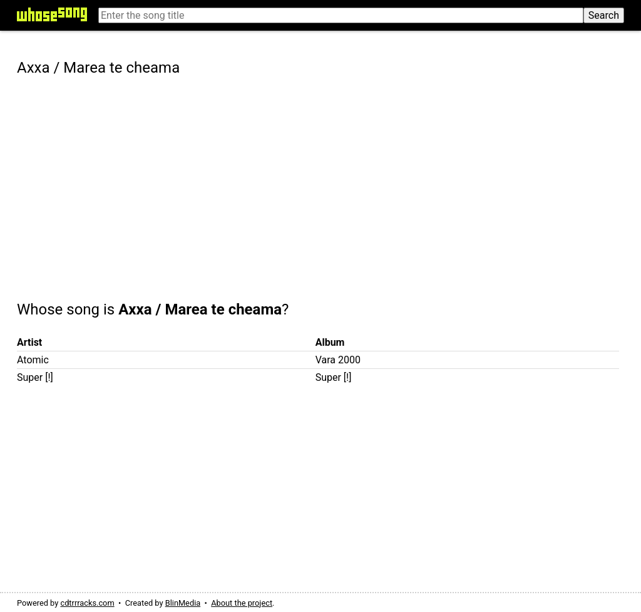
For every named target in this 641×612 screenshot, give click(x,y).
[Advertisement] (320, 179)
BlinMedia (183, 603)
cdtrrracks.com (87, 603)
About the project (241, 603)
